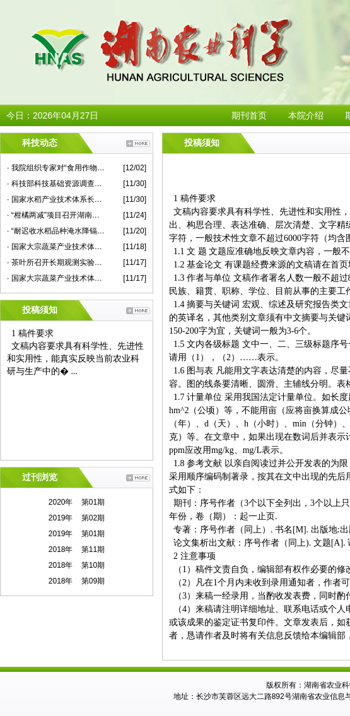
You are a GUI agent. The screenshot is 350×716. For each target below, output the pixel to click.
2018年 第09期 (77, 581)
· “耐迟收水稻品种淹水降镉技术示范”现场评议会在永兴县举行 (56, 230)
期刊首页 (249, 115)
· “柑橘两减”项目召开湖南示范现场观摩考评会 (56, 215)
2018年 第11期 (77, 549)
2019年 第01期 (77, 533)
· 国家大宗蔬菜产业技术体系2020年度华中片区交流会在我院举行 (56, 278)
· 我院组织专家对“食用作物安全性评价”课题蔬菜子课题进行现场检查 (56, 167)
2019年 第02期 (77, 518)
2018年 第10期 (77, 565)
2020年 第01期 (77, 502)
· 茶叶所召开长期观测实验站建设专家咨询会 (56, 262)
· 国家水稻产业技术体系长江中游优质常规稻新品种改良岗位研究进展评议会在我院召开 (56, 199)
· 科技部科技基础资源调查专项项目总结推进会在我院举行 (56, 183)
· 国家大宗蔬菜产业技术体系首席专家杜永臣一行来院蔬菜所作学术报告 (56, 246)
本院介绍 (306, 115)
